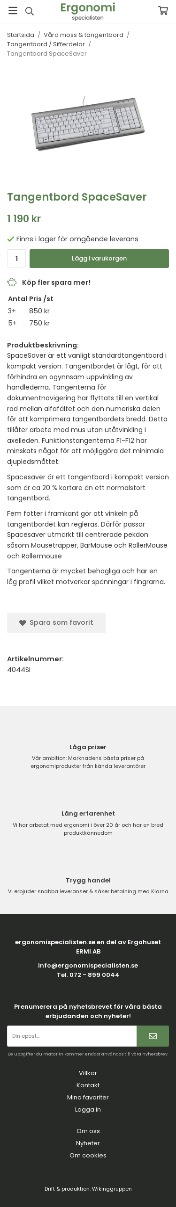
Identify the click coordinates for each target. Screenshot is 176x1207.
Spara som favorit (56, 622)
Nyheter (88, 1143)
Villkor (88, 1073)
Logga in (88, 1109)
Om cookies (88, 1155)
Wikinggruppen (112, 1189)
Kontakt (88, 1085)
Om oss (88, 1131)
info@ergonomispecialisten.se (88, 965)
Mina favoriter (88, 1097)
